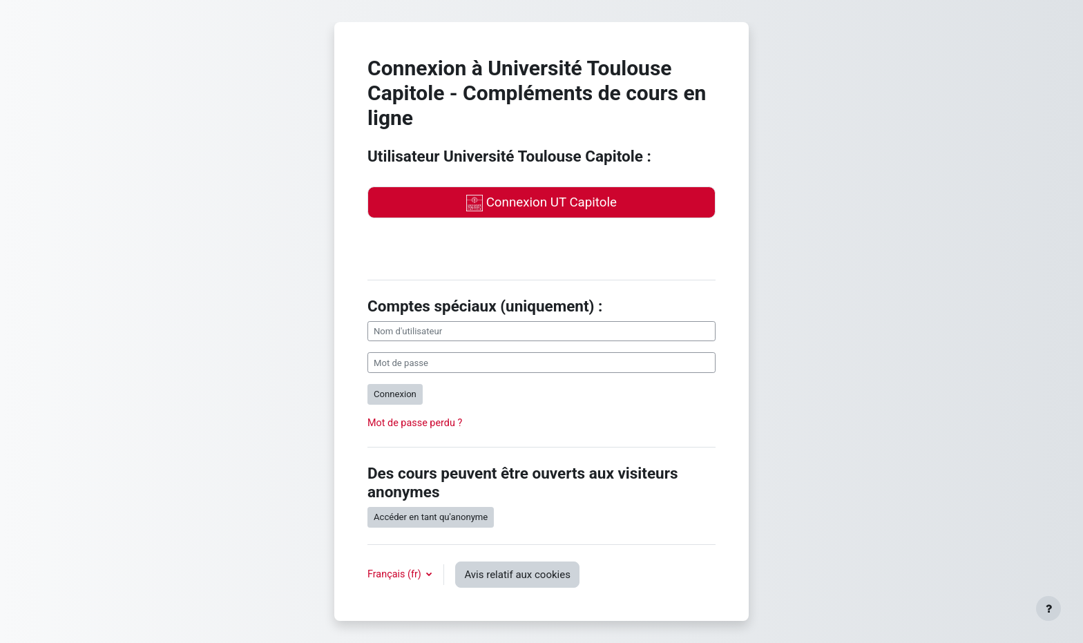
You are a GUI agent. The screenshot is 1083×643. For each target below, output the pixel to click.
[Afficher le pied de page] (1048, 608)
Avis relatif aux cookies (517, 574)
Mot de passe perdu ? (414, 423)
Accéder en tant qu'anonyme (431, 517)
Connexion (395, 394)
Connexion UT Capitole (541, 203)
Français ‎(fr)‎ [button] (395, 574)
